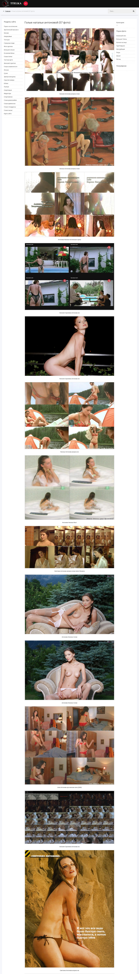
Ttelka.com (16, 3)
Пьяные (6, 87)
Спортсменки (8, 97)
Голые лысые (8, 110)
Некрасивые (8, 36)
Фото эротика (8, 46)
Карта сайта (7, 113)
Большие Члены (121, 39)
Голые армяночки (9, 103)
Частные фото (8, 60)
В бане (6, 83)
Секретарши (8, 90)
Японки (6, 70)
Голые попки (8, 56)
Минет (118, 56)
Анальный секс (121, 36)
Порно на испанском (10, 26)
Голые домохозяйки (10, 100)
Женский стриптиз (10, 63)
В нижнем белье (9, 53)
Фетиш (118, 59)
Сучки (6, 73)
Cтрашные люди (9, 43)
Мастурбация (120, 49)
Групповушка (120, 46)
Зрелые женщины (9, 77)
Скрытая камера (9, 80)
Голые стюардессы (10, 107)
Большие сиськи (9, 50)
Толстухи (7, 40)
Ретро (118, 52)
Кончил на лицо (121, 42)
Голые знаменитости (10, 66)
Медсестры (7, 93)
